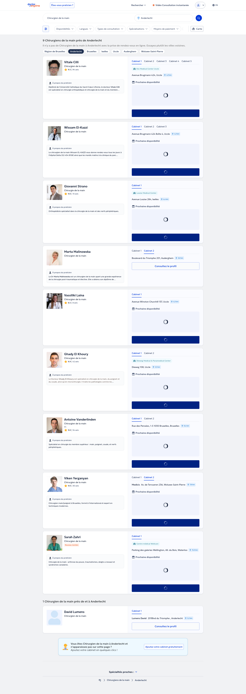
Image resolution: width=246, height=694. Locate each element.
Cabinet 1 (137, 61)
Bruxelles (91, 51)
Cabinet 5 (187, 61)
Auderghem (130, 51)
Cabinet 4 (174, 61)
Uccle (116, 51)
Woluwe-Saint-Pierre (152, 51)
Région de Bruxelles (55, 51)
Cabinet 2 (149, 61)
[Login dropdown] (200, 5)
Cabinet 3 (162, 61)
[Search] (199, 18)
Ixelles (105, 51)
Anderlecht (76, 51)
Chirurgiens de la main (118, 680)
